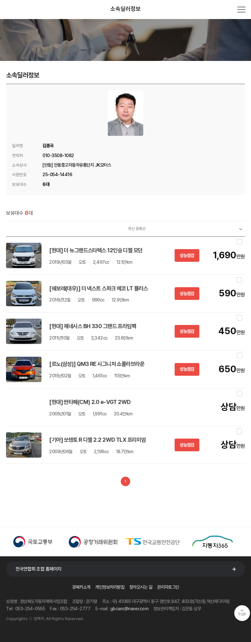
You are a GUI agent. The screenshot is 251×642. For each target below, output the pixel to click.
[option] (36, 541)
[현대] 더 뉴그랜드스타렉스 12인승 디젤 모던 (95, 250)
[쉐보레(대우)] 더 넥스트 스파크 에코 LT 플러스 (98, 288)
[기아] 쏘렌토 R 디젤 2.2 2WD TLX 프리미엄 (97, 439)
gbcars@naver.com (129, 608)
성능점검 (187, 255)
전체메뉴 (241, 9)
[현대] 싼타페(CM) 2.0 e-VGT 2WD (90, 402)
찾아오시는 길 (140, 587)
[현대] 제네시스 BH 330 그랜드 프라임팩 (92, 326)
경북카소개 (81, 587)
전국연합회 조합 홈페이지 (38, 569)
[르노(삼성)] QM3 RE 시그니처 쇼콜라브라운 (96, 364)
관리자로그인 (168, 587)
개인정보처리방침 (109, 587)
